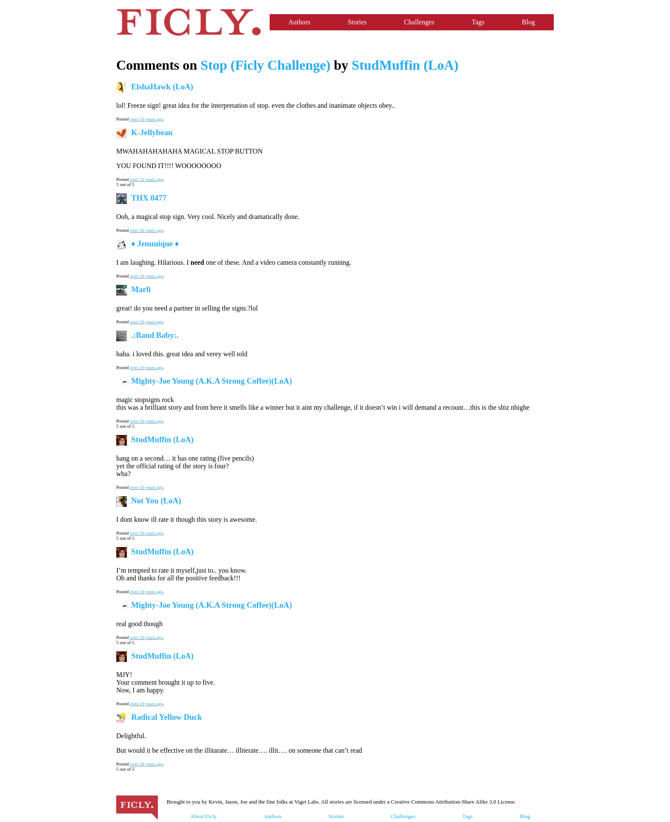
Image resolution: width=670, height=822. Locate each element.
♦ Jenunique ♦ (155, 243)
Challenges (419, 22)
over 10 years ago (146, 118)
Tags (478, 22)
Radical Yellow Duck (166, 717)
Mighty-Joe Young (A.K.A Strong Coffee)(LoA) (211, 380)
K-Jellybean (152, 132)
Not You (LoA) (156, 500)
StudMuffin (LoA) (405, 65)
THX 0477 (149, 197)
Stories (357, 22)
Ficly (188, 22)
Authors (299, 22)
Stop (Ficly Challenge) (265, 65)
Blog (528, 22)
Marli (141, 289)
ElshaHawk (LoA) (162, 86)
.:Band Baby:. (155, 335)
